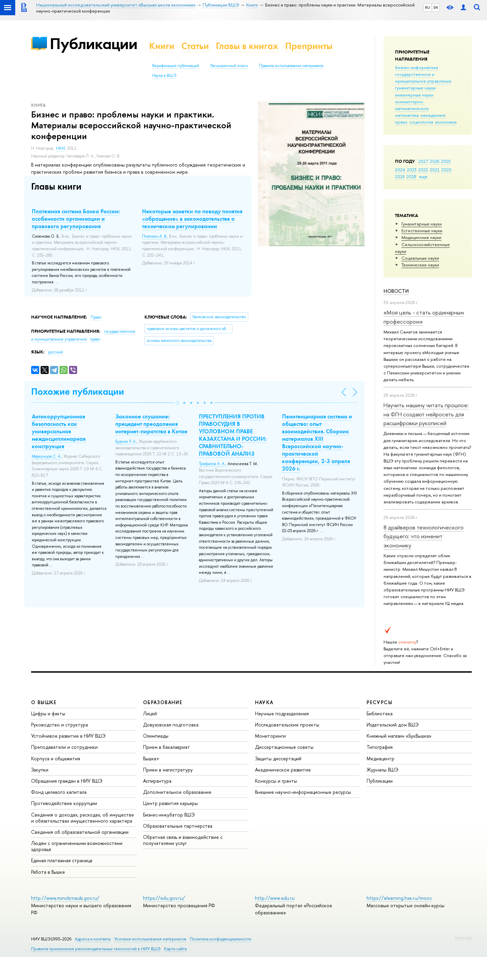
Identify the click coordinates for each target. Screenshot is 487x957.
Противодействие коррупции (64, 803)
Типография (380, 747)
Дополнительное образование (177, 792)
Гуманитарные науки (421, 224)
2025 (446, 161)
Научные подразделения (282, 713)
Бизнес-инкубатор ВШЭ (169, 814)
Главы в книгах (247, 46)
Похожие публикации (77, 391)
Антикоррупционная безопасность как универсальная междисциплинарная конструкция (59, 431)
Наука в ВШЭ (164, 75)
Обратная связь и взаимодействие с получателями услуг (183, 840)
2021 (435, 170)
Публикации (93, 43)
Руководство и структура (59, 724)
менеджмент (433, 115)
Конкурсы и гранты (276, 781)
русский (55, 352)
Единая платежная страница (61, 860)
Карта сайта (175, 949)
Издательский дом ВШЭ (393, 724)
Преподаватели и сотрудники (64, 747)
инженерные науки (414, 95)
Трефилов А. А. (212, 463)
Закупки (39, 769)
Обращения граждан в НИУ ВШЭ (66, 781)
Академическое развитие (283, 769)
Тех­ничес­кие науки (420, 265)
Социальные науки (420, 258)
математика (407, 115)
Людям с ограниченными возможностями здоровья (76, 846)
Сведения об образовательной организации (80, 832)
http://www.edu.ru (275, 898)
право (401, 122)
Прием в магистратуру (168, 769)
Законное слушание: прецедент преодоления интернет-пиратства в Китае (151, 424)
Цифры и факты (48, 713)
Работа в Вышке (48, 872)
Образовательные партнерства (177, 826)
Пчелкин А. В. (154, 236)
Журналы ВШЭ (382, 769)
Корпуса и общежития (55, 758)
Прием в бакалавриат (166, 747)
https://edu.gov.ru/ (164, 898)
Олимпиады (155, 736)
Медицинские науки (421, 237)
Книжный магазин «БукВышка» (399, 736)
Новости (396, 291)
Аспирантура (157, 781)
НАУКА (264, 702)
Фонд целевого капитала (59, 792)
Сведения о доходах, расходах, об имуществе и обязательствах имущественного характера (82, 817)
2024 (400, 170)
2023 (412, 170)
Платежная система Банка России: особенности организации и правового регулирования (76, 219)
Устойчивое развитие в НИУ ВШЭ (68, 736)
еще (423, 176)
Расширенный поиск (229, 65)
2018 (411, 176)
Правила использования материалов (291, 65)
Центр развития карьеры (170, 803)
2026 (434, 161)
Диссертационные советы (284, 747)
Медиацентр (380, 758)
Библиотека (380, 713)
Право (96, 317)
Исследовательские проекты (287, 724)
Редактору (463, 937)
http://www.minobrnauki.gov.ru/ (65, 898)
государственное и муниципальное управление (423, 77)
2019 (400, 176)
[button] (177, 402)
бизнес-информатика (416, 67)
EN (436, 7)
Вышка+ (151, 758)
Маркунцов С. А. (47, 456)
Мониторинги (270, 736)
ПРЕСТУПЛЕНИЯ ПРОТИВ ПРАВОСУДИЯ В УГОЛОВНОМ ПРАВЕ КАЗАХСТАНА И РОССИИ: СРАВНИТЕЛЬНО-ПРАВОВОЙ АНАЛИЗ (232, 435)
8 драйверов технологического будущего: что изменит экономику (424, 536)
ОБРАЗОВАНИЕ (162, 702)
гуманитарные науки (415, 88)
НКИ (60, 148)
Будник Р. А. (126, 441)
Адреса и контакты (93, 939)
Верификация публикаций (175, 65)
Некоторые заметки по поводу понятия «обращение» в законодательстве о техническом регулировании (192, 219)
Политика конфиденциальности (220, 939)
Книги (162, 46)
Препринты (308, 46)
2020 (446, 170)
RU (427, 7)
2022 (423, 170)
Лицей (150, 713)
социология (421, 122)
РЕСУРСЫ (379, 702)
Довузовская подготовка (171, 724)
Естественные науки (421, 230)
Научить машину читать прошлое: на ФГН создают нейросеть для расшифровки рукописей (426, 414)
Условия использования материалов (150, 939)
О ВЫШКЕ (44, 702)
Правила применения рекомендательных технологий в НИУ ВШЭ (96, 949)
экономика (446, 122)
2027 (423, 161)
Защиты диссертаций (278, 758)
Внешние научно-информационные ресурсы (303, 792)
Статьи (195, 46)
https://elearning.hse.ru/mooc (399, 898)
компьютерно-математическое (412, 105)
